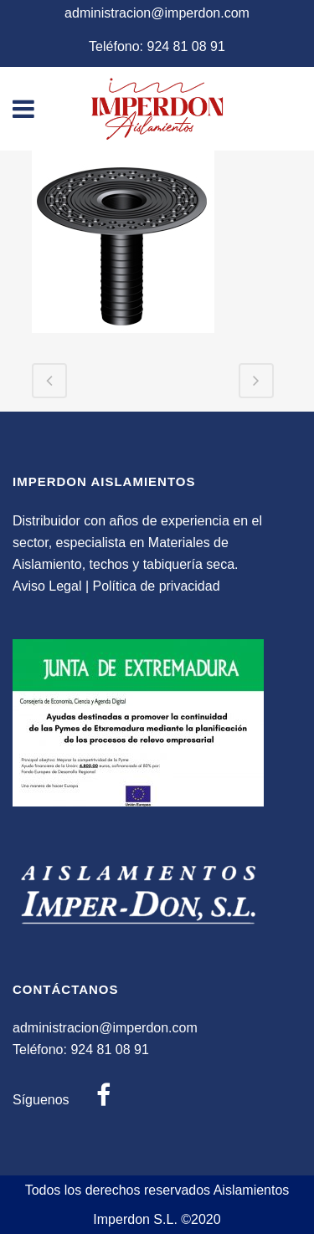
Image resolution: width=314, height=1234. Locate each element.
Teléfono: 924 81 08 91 (157, 46)
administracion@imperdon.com (157, 13)
